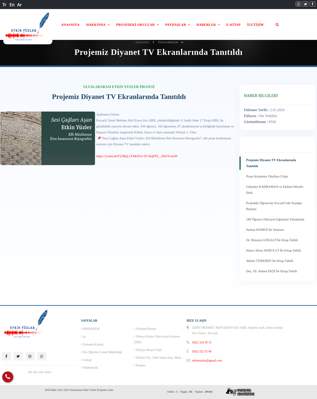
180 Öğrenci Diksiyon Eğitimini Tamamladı (275, 219)
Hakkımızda (89, 367)
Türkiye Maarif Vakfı (148, 350)
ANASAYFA (70, 24)
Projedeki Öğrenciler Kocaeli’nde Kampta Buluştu (274, 206)
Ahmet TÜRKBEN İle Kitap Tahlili (269, 261)
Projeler (140, 365)
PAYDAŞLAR (175, 24)
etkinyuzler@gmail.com (207, 360)
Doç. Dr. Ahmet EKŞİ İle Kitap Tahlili (271, 271)
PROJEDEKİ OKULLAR (135, 24)
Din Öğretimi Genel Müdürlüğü (101, 352)
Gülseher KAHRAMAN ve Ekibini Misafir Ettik (274, 189)
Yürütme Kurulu (145, 328)
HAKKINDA (96, 24)
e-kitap (86, 360)
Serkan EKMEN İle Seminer (265, 229)
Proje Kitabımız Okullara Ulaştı (267, 176)
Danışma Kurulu (92, 344)
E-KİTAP (233, 24)
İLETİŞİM (255, 24)
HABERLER (206, 24)
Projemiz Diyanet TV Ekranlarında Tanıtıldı (271, 163)
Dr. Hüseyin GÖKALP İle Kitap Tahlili (272, 240)
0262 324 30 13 (202, 342)
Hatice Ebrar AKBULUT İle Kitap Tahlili (273, 250)
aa (83, 336)
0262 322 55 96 (202, 351)
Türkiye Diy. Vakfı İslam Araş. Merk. (158, 357)
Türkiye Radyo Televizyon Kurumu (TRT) (157, 339)
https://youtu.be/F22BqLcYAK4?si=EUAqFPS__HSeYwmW (137, 156)
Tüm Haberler (168, 42)
